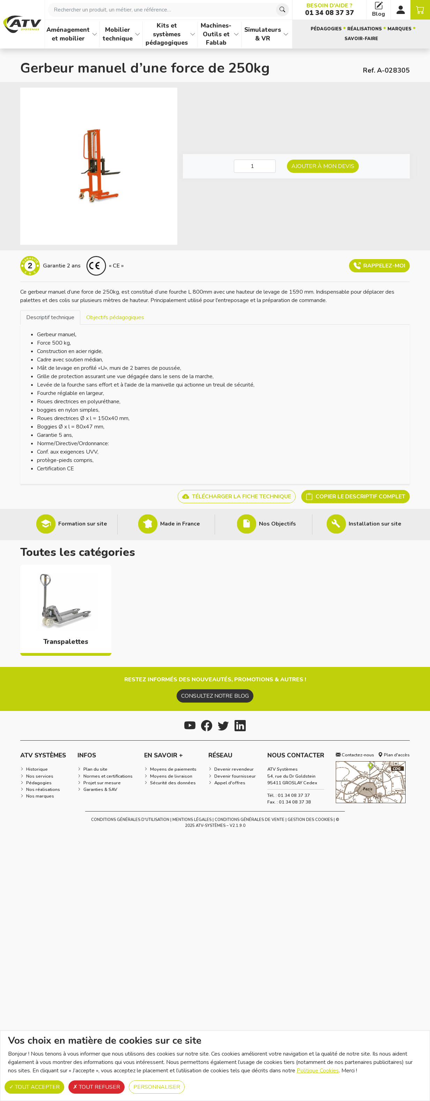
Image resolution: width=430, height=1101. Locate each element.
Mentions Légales (192, 819)
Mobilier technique (118, 34)
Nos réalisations (43, 789)
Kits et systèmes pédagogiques (167, 34)
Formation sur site (82, 524)
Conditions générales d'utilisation (130, 819)
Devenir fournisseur (235, 776)
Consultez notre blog (215, 696)
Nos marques (40, 796)
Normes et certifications (108, 776)
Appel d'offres (229, 783)
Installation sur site (375, 524)
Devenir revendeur (234, 769)
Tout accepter (34, 1087)
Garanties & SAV (100, 789)
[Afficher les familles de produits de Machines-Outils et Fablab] (236, 34)
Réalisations (364, 29)
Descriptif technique (50, 317)
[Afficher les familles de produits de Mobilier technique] (137, 34)
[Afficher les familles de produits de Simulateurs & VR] (286, 34)
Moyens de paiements (173, 769)
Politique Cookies (318, 1070)
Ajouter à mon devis (322, 166)
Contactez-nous (355, 755)
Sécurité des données (173, 783)
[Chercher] (282, 9)
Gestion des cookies (310, 819)
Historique (37, 769)
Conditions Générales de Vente (249, 819)
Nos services (39, 776)
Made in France (180, 524)
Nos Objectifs (277, 524)
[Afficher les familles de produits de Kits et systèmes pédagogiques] (193, 34)
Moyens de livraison (171, 776)
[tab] (50, 317)
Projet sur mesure (102, 783)
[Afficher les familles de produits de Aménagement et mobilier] (94, 34)
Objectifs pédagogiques (115, 317)
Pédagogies (326, 29)
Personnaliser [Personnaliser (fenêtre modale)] (156, 1087)
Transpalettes (65, 641)
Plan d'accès (394, 755)
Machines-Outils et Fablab (216, 34)
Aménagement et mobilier (68, 34)
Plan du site (95, 769)
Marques (399, 29)
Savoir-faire (361, 39)
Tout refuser (96, 1087)
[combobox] (168, 10)
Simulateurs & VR (262, 34)
